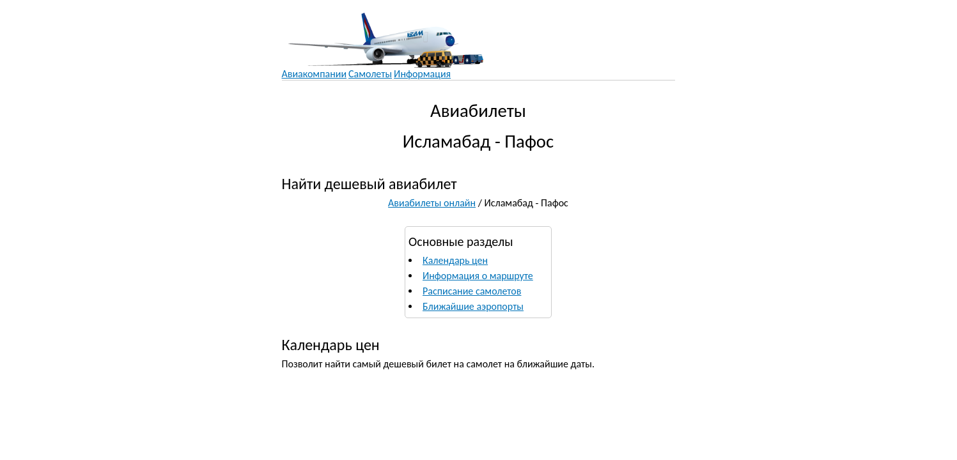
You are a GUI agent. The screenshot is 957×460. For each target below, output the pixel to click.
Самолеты (370, 74)
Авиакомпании (314, 74)
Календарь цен (455, 260)
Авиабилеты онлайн (432, 203)
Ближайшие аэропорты (473, 306)
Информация (422, 74)
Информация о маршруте (478, 276)
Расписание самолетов (472, 291)
